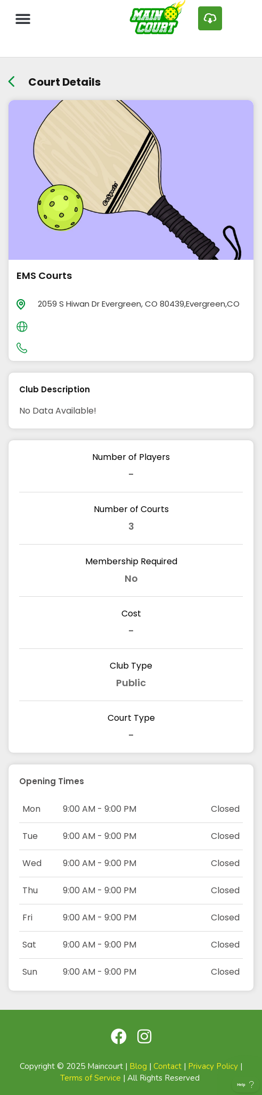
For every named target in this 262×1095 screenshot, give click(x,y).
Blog (138, 1066)
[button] (23, 18)
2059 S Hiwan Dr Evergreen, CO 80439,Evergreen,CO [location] (139, 303)
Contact (167, 1066)
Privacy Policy (213, 1066)
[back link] (11, 78)
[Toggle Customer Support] (246, 1084)
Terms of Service (90, 1078)
